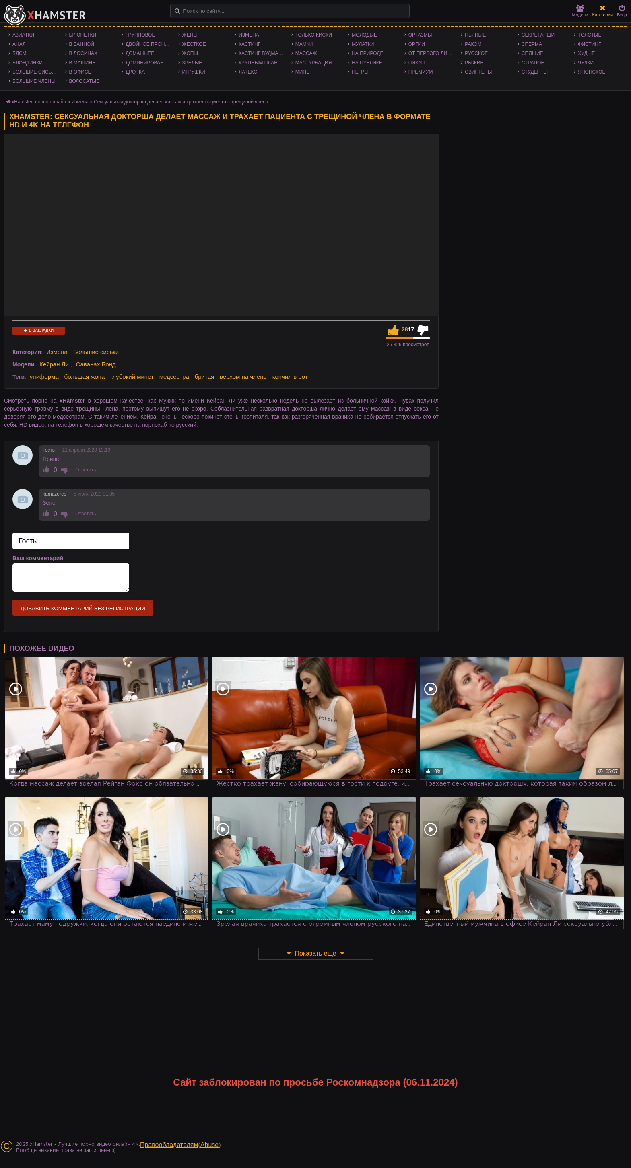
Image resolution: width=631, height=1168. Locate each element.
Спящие (532, 53)
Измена (249, 35)
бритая (204, 376)
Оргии (416, 44)
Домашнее (140, 53)
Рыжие (474, 63)
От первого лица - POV (432, 53)
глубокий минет (132, 376)
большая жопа (84, 376)
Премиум (420, 72)
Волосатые (84, 81)
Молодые (364, 35)
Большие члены (34, 81)
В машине (82, 63)
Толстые (589, 35)
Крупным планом (262, 63)
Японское (591, 72)
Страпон (533, 63)
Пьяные (475, 35)
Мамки (304, 44)
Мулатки (363, 44)
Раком (473, 44)
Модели (580, 11)
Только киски (313, 35)
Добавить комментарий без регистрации (83, 608)
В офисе (80, 72)
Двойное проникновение (150, 44)
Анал (19, 44)
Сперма (532, 44)
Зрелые (192, 63)
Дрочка (135, 72)
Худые (586, 53)
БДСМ (19, 53)
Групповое (140, 35)
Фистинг (589, 44)
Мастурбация (313, 63)
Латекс (248, 72)
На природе (367, 53)
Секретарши (538, 35)
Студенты (535, 72)
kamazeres (54, 494)
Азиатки (23, 35)
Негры (360, 72)
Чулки (586, 63)
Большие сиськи (35, 72)
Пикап (416, 63)
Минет (304, 72)
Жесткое (194, 44)
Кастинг (249, 44)
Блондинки (27, 63)
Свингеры (478, 72)
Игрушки (193, 72)
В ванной (81, 44)
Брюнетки (83, 35)
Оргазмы (420, 35)
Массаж (306, 53)
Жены (190, 35)
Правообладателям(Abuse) (180, 1144)
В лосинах (83, 53)
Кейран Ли (54, 364)
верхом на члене (243, 376)
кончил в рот (290, 376)
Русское (476, 53)
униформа (44, 376)
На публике (367, 63)
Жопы (190, 53)
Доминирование (148, 63)
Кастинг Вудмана (262, 53)
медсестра (174, 376)
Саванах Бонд (96, 364)
